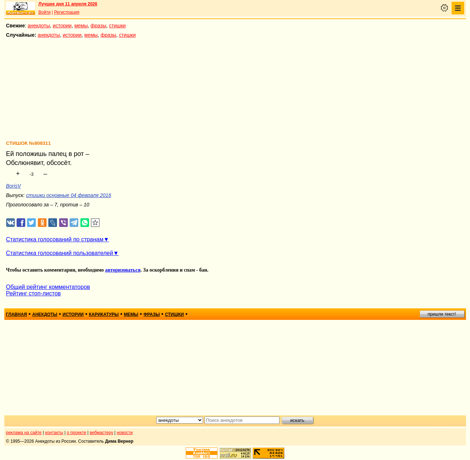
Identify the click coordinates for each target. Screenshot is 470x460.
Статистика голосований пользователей (59, 253)
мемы (81, 25)
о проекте (76, 432)
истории (62, 25)
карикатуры (104, 314)
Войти (45, 12)
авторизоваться (122, 270)
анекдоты (39, 25)
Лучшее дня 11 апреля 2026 (68, 3)
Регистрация (66, 12)
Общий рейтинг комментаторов (48, 287)
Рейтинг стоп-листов (33, 293)
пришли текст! (442, 314)
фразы (98, 25)
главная (16, 314)
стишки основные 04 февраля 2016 (68, 195)
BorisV (13, 186)
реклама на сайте (24, 432)
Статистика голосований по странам (55, 239)
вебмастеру (101, 432)
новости (124, 432)
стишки (117, 25)
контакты (54, 432)
